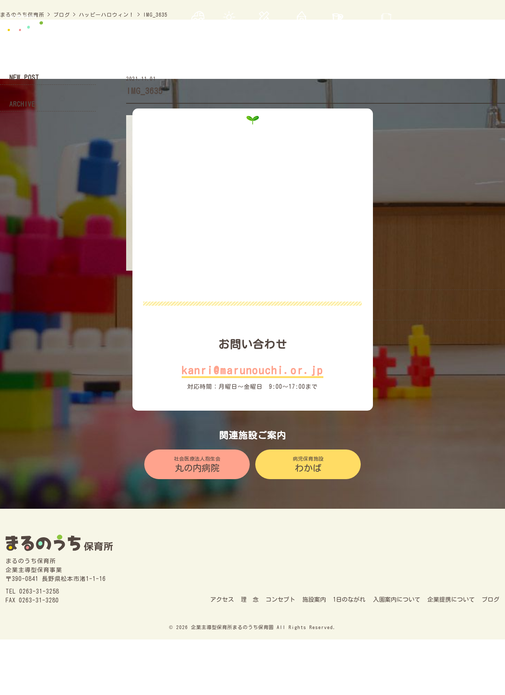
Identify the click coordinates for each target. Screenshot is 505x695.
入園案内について (386, 29)
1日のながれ (349, 599)
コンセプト (264, 29)
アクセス (197, 29)
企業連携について (446, 29)
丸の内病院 (197, 464)
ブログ (490, 29)
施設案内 (301, 29)
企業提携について (451, 599)
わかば (308, 464)
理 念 (229, 29)
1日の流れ (337, 29)
